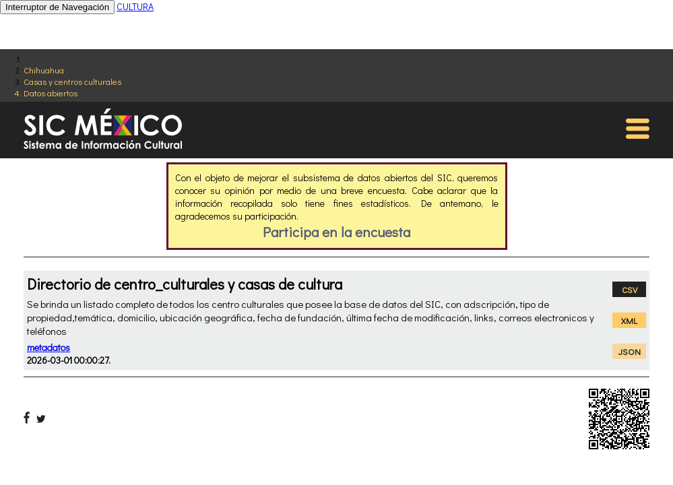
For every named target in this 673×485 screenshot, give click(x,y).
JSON (629, 351)
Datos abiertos (50, 92)
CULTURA (135, 6)
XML (629, 320)
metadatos (48, 347)
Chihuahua (44, 69)
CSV (629, 289)
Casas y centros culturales (72, 81)
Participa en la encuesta (336, 231)
